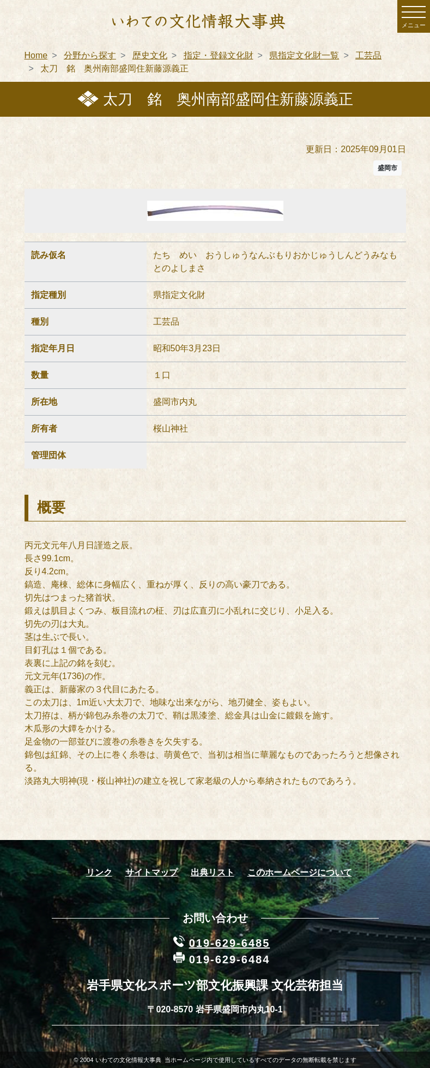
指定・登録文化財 (218, 55)
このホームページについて (299, 872)
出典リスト (212, 872)
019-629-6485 (229, 943)
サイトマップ (151, 872)
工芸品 (368, 55)
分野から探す (90, 55)
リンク (99, 872)
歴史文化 (149, 55)
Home (36, 55)
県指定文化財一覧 (304, 55)
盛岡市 (387, 168)
